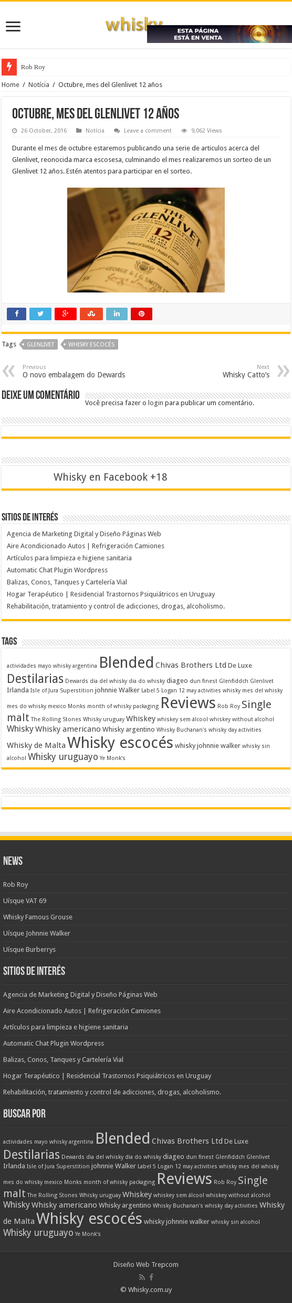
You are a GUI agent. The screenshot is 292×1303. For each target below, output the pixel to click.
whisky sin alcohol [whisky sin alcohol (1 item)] (235, 1222)
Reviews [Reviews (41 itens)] (188, 703)
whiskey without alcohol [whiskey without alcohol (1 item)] (242, 719)
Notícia (38, 85)
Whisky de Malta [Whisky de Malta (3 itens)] (36, 745)
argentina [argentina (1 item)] (84, 666)
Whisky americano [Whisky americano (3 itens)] (68, 729)
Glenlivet (40, 344)
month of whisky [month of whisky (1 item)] (109, 706)
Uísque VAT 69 (24, 901)
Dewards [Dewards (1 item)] (76, 681)
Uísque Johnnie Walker (36, 933)
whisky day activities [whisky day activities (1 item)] (235, 729)
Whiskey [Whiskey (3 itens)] (140, 718)
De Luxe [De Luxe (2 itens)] (240, 665)
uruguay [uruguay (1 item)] (113, 719)
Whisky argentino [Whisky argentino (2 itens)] (128, 729)
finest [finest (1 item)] (209, 681)
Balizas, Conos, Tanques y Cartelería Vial (67, 582)
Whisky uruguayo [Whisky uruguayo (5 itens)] (63, 757)
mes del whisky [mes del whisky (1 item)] (262, 690)
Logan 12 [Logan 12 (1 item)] (173, 690)
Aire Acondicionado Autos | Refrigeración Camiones (85, 546)
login (155, 403)
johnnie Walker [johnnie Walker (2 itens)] (117, 690)
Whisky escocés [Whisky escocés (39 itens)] (120, 743)
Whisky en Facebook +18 (111, 477)
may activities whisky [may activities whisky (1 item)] (213, 690)
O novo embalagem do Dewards (76, 371)
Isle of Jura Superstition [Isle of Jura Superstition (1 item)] (61, 690)
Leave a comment (148, 130)
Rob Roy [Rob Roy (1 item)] (228, 706)
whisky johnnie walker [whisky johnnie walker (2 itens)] (208, 746)
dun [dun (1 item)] (195, 681)
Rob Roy (33, 67)
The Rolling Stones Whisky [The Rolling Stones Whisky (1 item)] (66, 719)
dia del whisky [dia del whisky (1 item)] (108, 681)
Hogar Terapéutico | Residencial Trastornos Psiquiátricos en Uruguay (111, 594)
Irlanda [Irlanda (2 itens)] (18, 690)
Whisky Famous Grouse (37, 917)
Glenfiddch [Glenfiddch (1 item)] (233, 681)
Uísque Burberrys (29, 949)
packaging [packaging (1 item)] (146, 706)
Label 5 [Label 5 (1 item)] (150, 690)
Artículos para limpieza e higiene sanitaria (69, 558)
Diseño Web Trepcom (146, 1264)
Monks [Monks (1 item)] (77, 706)
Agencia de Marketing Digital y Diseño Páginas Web (84, 534)
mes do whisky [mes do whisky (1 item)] (26, 706)
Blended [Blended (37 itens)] (126, 662)
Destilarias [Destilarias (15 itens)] (35, 678)
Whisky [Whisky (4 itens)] (20, 729)
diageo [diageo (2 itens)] (177, 681)
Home (10, 85)
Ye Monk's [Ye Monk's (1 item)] (113, 758)
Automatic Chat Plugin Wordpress (57, 570)
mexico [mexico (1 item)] (57, 706)
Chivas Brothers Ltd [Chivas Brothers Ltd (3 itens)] (190, 665)
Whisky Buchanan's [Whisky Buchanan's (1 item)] (182, 729)
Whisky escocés (91, 344)
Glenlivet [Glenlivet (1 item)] (262, 681)
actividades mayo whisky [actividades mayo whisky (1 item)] (39, 666)
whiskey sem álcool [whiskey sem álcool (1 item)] (182, 719)
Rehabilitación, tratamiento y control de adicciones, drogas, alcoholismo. (116, 606)
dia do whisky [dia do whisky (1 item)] (147, 681)
